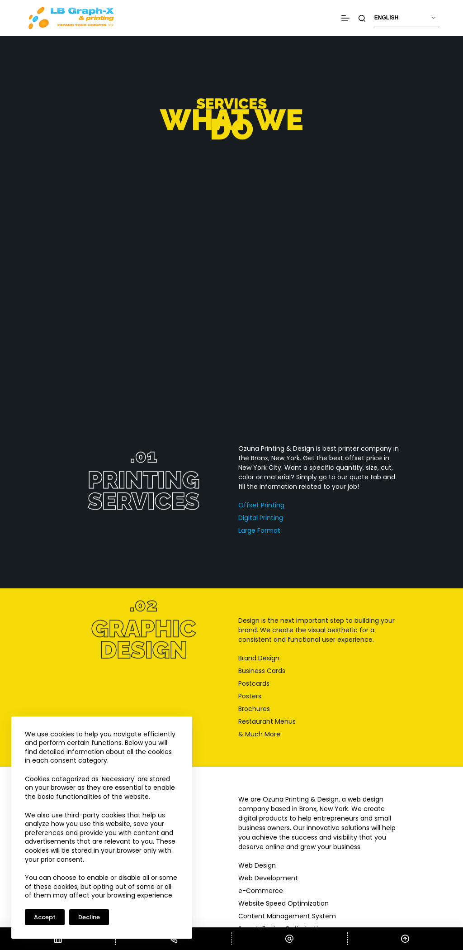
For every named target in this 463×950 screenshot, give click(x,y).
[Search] (362, 18)
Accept (45, 917)
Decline (89, 917)
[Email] (289, 939)
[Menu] (345, 18)
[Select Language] (407, 18)
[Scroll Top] (405, 939)
